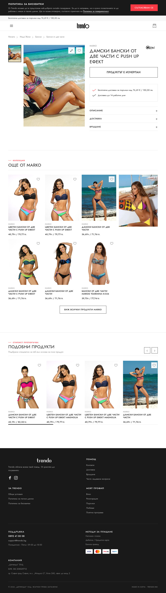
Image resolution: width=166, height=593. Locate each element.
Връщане (90, 474)
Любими (90, 507)
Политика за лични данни (21, 498)
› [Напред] (154, 350)
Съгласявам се (144, 7)
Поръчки (90, 503)
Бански (38, 36)
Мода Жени (25, 36)
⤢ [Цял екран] (71, 50)
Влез (88, 494)
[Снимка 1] (14, 53)
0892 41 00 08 (16, 536)
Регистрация (92, 498)
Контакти (90, 465)
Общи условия (15, 494)
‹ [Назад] (147, 350)
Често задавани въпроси (98, 478)
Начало (11, 36)
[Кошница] (154, 26)
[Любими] (79, 50)
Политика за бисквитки (19, 503)
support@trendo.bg (17, 540)
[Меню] (11, 26)
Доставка (90, 469)
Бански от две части (55, 36)
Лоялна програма (94, 512)
